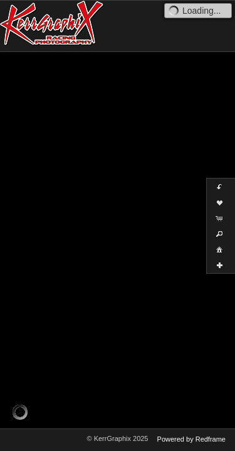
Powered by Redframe (191, 439)
